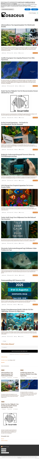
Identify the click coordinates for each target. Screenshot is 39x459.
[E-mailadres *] (19, 347)
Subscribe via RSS (6, 446)
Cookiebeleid (4, 450)
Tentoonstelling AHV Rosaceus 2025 (13, 280)
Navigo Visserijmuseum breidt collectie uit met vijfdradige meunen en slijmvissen (17, 310)
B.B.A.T (2, 438)
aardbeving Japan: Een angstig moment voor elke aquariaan (28, 374)
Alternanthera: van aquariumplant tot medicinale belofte (7, 374)
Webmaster (4, 117)
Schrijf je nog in (4, 360)
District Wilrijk (4, 440)
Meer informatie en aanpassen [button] (7, 9)
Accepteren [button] (35, 9)
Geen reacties (22, 117)
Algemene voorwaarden (5, 452)
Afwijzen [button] (27, 9)
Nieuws (16, 117)
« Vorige (4, 341)
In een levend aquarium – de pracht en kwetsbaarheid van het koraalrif (14, 123)
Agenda (2, 362)
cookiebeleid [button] (15, 3)
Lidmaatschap (4, 356)
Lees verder (35, 117)
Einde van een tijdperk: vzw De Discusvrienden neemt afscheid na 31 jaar (10, 405)
